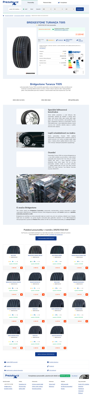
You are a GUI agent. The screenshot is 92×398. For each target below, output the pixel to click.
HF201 (13, 255)
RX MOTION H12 (35, 282)
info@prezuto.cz (8, 382)
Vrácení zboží (52, 380)
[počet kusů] (18, 268)
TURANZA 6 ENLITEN (13, 282)
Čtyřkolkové (81, 384)
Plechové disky (47, 2)
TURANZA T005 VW (35, 255)
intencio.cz (87, 394)
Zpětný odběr (22, 384)
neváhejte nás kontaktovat (56, 234)
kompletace (58, 372)
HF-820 (57, 282)
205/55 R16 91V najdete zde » (61, 30)
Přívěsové (80, 389)
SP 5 (35, 308)
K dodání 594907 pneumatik (12, 362)
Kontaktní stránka (8, 384)
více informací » (42, 48)
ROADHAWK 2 (78, 282)
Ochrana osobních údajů (37, 380)
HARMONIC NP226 (56, 308)
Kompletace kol (22, 380)
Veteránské (80, 387)
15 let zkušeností (80, 40)
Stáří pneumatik (64, 380)
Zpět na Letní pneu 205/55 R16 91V (46, 354)
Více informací (74, 371)
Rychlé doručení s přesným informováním (43, 366)
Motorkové (80, 382)
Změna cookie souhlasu (37, 382)
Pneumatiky (31, 2)
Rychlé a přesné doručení (69, 40)
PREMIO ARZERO (57, 255)
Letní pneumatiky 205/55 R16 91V (46, 238)
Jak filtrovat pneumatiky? (66, 382)
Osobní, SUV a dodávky (83, 380)
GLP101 (78, 308)
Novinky (63, 384)
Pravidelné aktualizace (39, 362)
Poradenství (60, 40)
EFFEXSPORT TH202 (13, 308)
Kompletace (63, 2)
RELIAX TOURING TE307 (78, 255)
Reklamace (51, 382)
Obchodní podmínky (36, 384)
